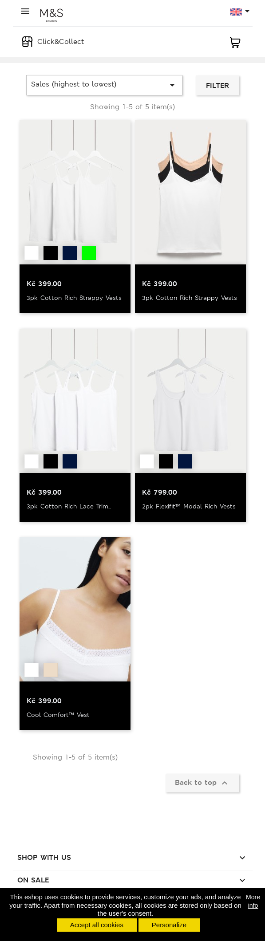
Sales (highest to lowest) (104, 85)
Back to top (202, 783)
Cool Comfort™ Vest (58, 715)
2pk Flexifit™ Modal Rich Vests (189, 506)
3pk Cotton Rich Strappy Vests (74, 298)
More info (253, 901)
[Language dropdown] (240, 12)
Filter (217, 85)
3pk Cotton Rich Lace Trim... (69, 506)
